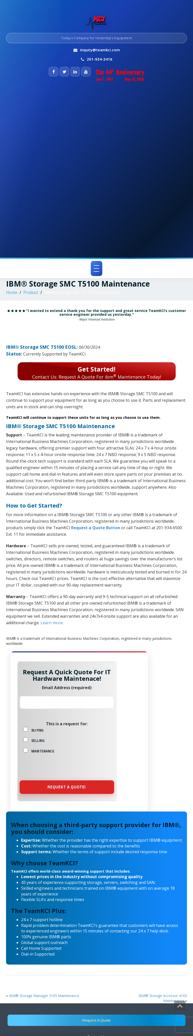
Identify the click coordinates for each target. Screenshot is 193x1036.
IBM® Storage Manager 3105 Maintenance (44, 995)
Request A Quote (96, 1020)
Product (30, 292)
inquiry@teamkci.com (100, 49)
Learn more (51, 622)
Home (11, 292)
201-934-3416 (99, 59)
